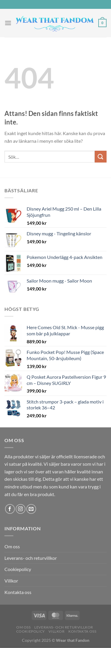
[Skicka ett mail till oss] (31, 509)
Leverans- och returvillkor (30, 558)
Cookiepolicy (17, 569)
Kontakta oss (17, 592)
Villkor (11, 580)
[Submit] (101, 156)
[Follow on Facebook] (10, 509)
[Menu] (8, 23)
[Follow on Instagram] (20, 509)
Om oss (12, 546)
